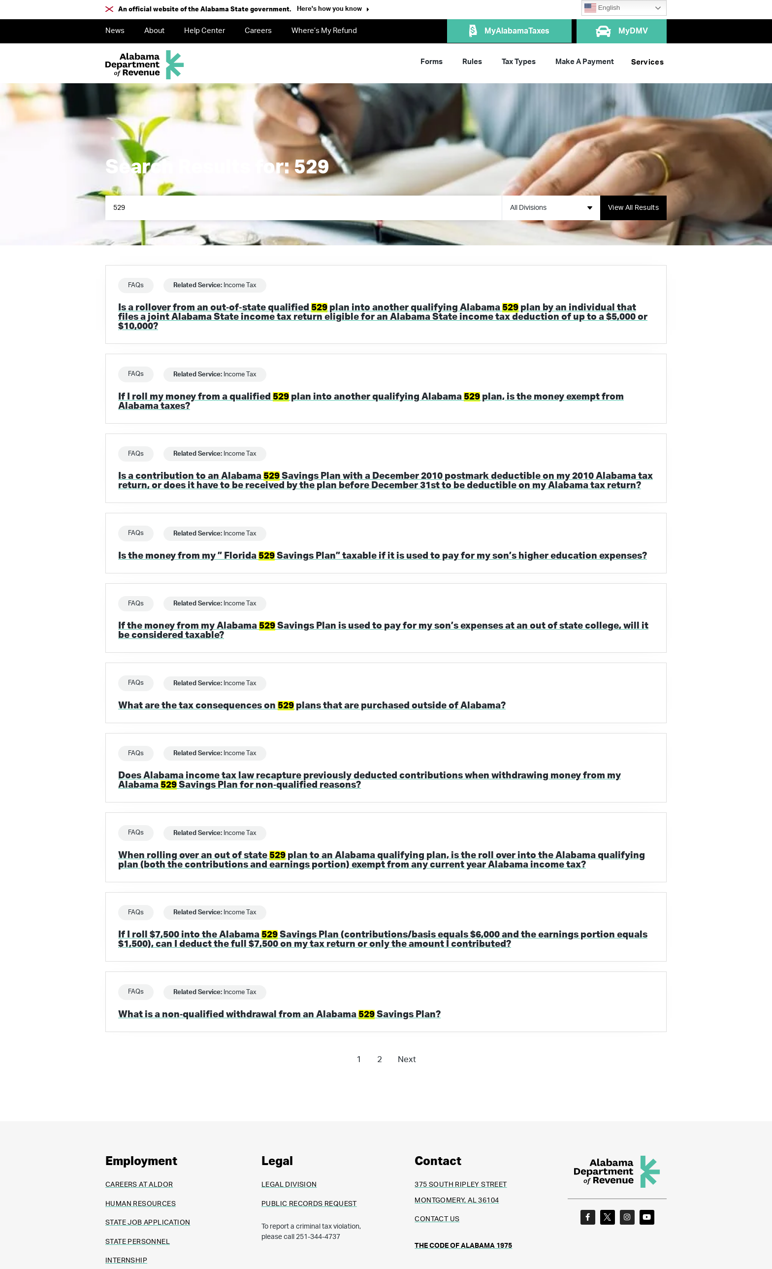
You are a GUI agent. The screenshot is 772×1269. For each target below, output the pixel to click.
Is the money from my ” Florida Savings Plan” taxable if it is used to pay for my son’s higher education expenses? (382, 556)
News (115, 30)
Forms (431, 62)
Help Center (204, 30)
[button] (333, 10)
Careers (258, 30)
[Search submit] (633, 208)
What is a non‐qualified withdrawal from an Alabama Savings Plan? (279, 1014)
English (602, 8)
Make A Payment (584, 62)
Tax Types (519, 62)
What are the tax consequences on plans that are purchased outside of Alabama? (312, 705)
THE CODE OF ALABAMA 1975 (463, 1245)
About (154, 30)
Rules (472, 62)
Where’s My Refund (324, 30)
